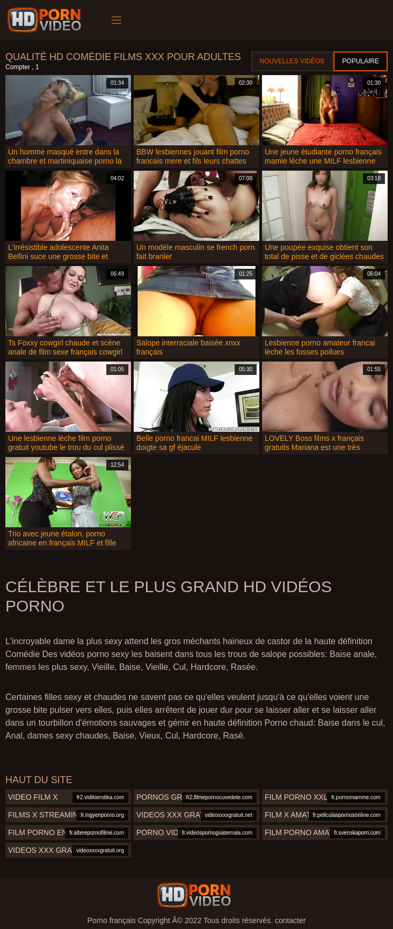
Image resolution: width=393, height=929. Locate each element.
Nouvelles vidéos (292, 61)
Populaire (360, 61)
